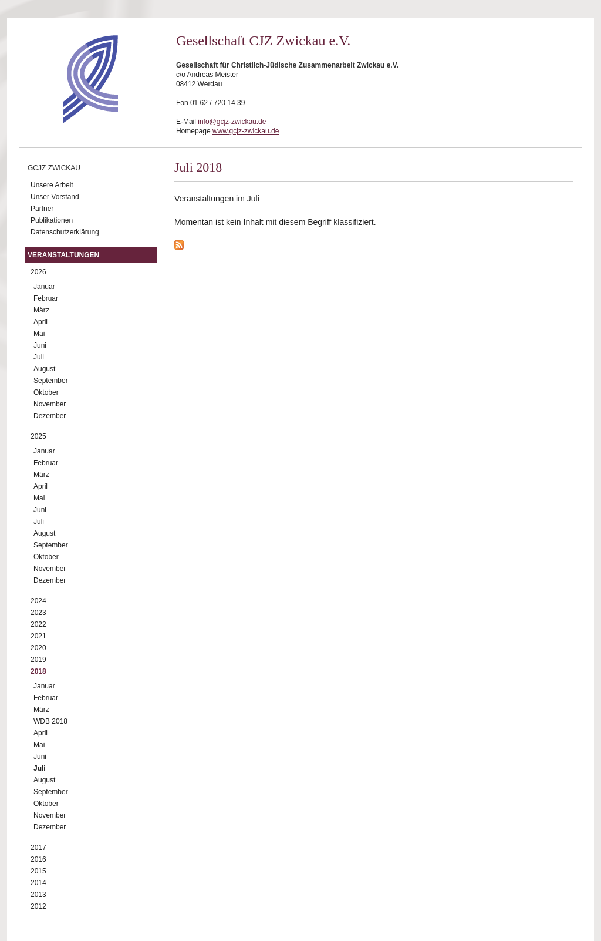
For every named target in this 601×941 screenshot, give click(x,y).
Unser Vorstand (55, 197)
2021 (38, 636)
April (40, 322)
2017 (38, 847)
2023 (38, 613)
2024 (38, 601)
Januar (44, 287)
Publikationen (52, 220)
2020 (38, 648)
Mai (39, 334)
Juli (38, 357)
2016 (38, 859)
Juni (39, 345)
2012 (38, 906)
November (49, 404)
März (41, 310)
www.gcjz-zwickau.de (245, 131)
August (44, 369)
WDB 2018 (50, 721)
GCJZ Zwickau (54, 168)
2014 (38, 883)
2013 (38, 894)
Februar (45, 298)
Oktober (46, 392)
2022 (38, 624)
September (50, 381)
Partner (42, 208)
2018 (38, 671)
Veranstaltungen (63, 255)
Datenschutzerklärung (65, 232)
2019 (38, 660)
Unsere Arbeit (52, 185)
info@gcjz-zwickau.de (232, 121)
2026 (38, 272)
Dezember (49, 416)
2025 (38, 436)
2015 (38, 871)
